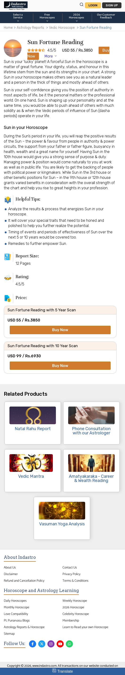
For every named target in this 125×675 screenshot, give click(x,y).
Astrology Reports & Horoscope (24, 627)
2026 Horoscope (73, 607)
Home (8, 28)
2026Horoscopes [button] (76, 17)
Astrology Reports (30, 28)
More (51, 56)
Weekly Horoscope (74, 601)
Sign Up (112, 5)
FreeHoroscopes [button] (47, 17)
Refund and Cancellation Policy (24, 581)
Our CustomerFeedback (106, 16)
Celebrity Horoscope (75, 614)
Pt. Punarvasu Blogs (17, 620)
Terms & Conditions (75, 581)
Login (92, 5)
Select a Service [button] (18, 17)
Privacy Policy (71, 574)
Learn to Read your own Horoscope (85, 627)
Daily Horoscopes (15, 601)
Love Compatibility (16, 614)
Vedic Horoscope (62, 28)
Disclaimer (11, 574)
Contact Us (69, 567)
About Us (10, 567)
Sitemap (9, 634)
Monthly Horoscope (16, 607)
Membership (70, 620)
